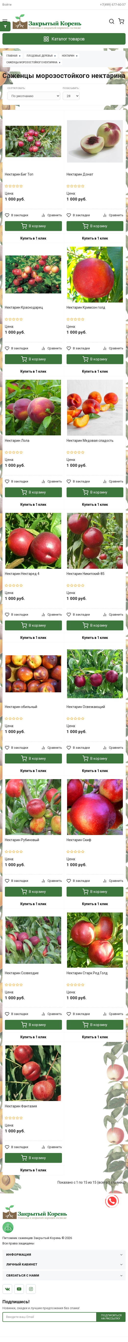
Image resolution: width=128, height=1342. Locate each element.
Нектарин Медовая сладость (90, 441)
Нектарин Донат (80, 174)
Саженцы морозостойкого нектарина (31, 62)
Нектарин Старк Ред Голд (87, 973)
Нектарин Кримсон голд (86, 307)
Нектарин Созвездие (22, 973)
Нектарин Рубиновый (22, 840)
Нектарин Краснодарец (24, 307)
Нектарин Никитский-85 (86, 574)
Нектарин (68, 55)
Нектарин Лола (17, 441)
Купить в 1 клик (33, 238)
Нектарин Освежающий (86, 707)
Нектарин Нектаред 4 (22, 574)
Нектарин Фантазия (21, 1106)
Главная (11, 55)
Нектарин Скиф (79, 840)
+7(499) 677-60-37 (113, 4)
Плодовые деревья (40, 55)
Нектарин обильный (21, 707)
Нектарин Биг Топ (19, 174)
